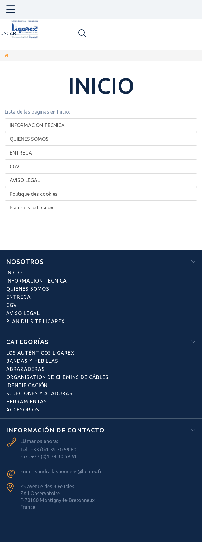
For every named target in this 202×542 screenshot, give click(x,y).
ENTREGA (21, 152)
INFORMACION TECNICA (37, 125)
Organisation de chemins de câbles (57, 377)
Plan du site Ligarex (31, 207)
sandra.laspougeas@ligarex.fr (68, 471)
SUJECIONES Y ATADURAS (39, 393)
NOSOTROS (25, 261)
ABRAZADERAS (25, 369)
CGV (15, 166)
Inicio (101, 85)
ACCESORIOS (22, 409)
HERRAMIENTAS (26, 401)
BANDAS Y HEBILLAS (32, 361)
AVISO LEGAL (25, 180)
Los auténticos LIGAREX (40, 353)
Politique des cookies (34, 194)
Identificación (27, 385)
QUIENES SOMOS (29, 139)
